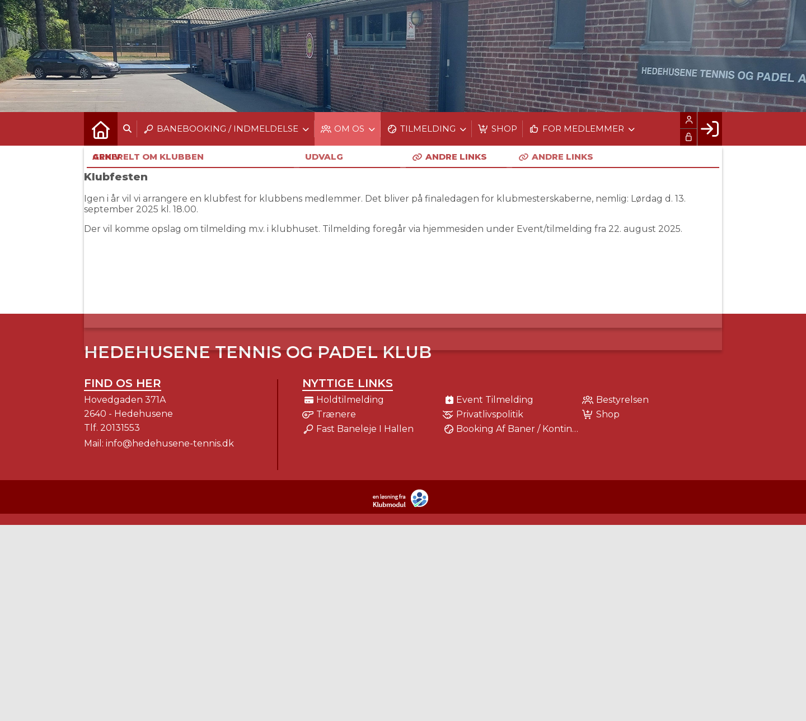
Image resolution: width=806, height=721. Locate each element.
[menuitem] (101, 129)
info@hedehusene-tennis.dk (170, 443)
